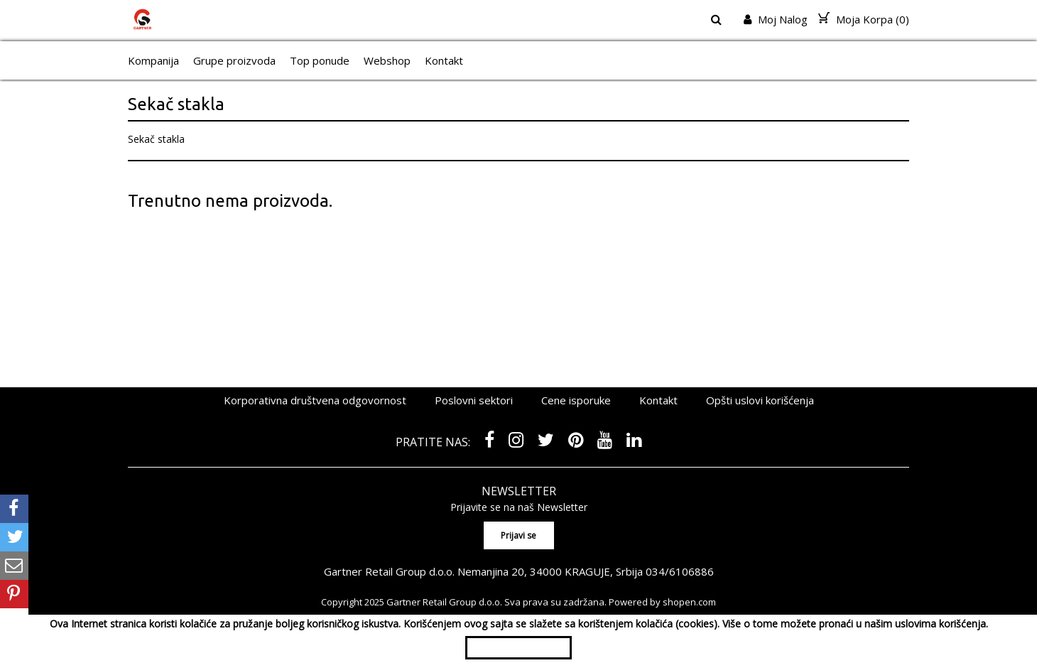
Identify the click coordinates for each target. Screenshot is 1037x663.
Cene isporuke (576, 400)
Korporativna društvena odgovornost (315, 400)
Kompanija (153, 60)
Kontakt (444, 60)
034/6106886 (680, 571)
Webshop (387, 60)
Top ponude (319, 60)
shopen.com (689, 601)
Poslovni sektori (474, 400)
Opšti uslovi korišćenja (760, 400)
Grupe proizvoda (234, 60)
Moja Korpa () (863, 19)
